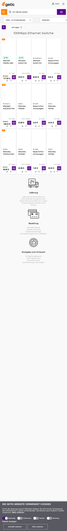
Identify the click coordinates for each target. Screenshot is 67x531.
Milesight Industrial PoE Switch (9, 108)
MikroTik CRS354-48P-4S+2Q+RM (8, 63)
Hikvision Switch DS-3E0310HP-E (37, 63)
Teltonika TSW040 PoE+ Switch (8, 154)
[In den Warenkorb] (14, 77)
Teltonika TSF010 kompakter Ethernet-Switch (52, 108)
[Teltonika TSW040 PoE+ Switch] (9, 142)
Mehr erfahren (18, 512)
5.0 (21, 58)
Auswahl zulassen (15, 527)
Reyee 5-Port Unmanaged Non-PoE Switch (38, 108)
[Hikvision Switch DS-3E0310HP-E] (39, 51)
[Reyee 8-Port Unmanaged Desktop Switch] (54, 51)
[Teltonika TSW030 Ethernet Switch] (24, 142)
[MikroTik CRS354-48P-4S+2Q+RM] (9, 51)
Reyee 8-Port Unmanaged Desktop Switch (53, 63)
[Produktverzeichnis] (4, 12)
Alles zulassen (37, 527)
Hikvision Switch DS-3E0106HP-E (23, 63)
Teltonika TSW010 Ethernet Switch (22, 108)
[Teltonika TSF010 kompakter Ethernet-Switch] (54, 96)
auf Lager (15, 27)
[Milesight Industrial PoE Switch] (9, 96)
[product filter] (16, 20)
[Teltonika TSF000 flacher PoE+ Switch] (54, 142)
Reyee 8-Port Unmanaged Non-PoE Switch (38, 154)
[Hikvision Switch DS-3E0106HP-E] (24, 51)
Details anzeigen (9, 521)
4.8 (5, 58)
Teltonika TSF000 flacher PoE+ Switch (53, 154)
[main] (8, 4)
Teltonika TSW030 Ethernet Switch (22, 154)
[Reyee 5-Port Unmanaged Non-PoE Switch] (39, 96)
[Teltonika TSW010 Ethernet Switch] (24, 96)
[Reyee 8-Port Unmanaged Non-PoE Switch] (39, 142)
